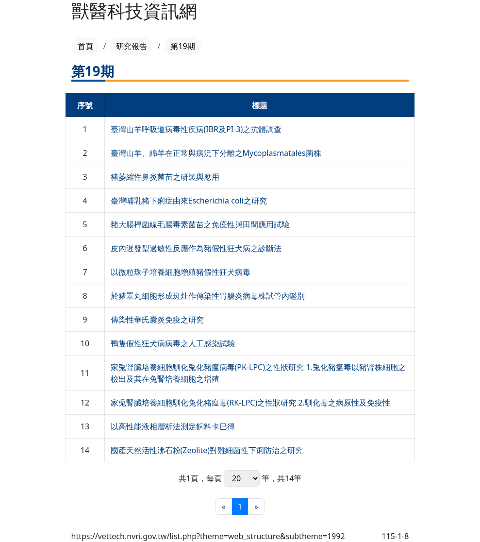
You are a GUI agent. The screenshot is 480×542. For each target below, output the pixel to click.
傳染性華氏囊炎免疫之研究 (157, 319)
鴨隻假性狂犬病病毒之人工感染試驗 (173, 343)
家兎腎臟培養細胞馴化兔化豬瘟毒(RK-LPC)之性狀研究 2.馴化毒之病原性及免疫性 (250, 402)
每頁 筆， (241, 478)
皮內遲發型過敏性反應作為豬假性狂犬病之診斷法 (196, 248)
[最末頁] (256, 506)
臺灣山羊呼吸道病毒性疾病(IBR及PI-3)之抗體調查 (196, 129)
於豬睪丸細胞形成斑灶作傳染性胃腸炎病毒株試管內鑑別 (208, 295)
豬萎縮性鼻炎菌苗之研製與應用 (165, 176)
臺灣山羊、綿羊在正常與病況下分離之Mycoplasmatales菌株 (216, 153)
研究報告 (131, 46)
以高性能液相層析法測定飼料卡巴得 (173, 426)
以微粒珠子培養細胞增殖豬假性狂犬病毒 (180, 272)
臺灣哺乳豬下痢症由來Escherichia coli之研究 (189, 200)
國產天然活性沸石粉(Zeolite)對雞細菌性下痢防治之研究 (207, 450)
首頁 (85, 46)
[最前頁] (223, 506)
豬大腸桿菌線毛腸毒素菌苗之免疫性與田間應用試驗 (200, 224)
